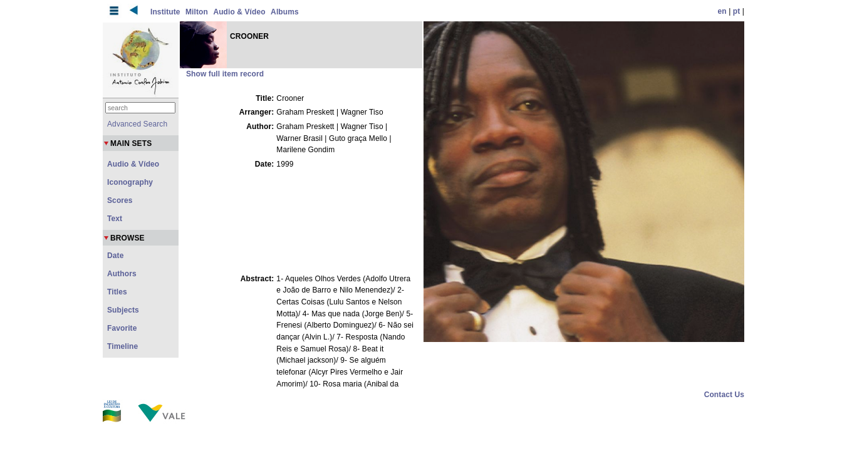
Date (115, 255)
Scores (120, 200)
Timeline (122, 346)
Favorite (122, 328)
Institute (165, 12)
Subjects (123, 310)
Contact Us (724, 394)
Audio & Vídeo (239, 12)
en (722, 11)
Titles (117, 292)
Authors (122, 273)
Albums (285, 12)
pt (736, 11)
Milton (196, 12)
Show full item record (225, 74)
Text (114, 218)
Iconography (130, 182)
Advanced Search (137, 124)
